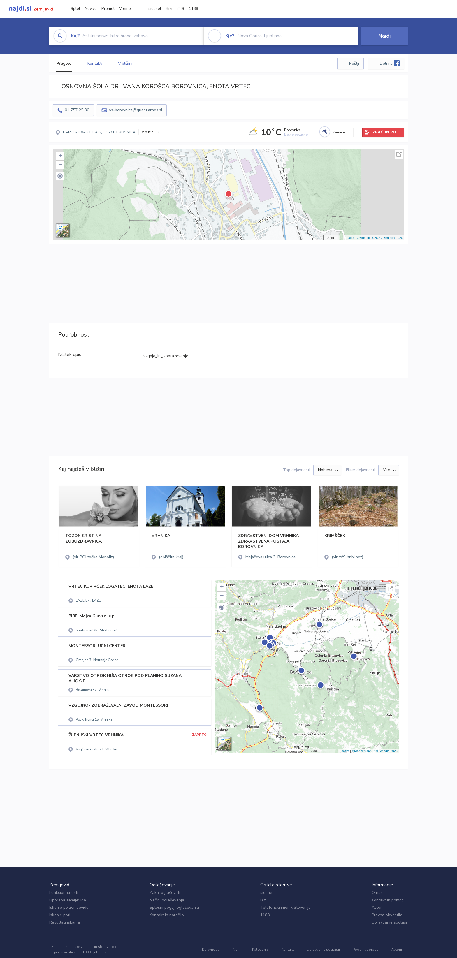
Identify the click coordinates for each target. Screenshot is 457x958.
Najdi (384, 35)
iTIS (180, 8)
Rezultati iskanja (64, 922)
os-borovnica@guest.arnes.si (135, 110)
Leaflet (349, 238)
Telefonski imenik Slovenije (285, 907)
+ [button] (60, 156)
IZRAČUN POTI (385, 132)
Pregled (64, 63)
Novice (91, 8)
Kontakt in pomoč (387, 900)
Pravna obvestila (387, 915)
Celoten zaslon (399, 154)
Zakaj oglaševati (165, 892)
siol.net (154, 8)
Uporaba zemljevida (67, 900)
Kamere (339, 132)
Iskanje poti (59, 915)
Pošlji (354, 63)
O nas (377, 892)
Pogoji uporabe (365, 949)
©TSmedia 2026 (391, 238)
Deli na (390, 63)
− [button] (60, 165)
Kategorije (260, 949)
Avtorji (378, 907)
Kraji (235, 949)
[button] (60, 176)
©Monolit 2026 (367, 238)
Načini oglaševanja (167, 900)
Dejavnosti (210, 949)
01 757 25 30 (77, 110)
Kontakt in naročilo (167, 915)
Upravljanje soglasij (390, 922)
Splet (75, 8)
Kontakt (287, 949)
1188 (193, 8)
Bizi (169, 8)
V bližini (125, 63)
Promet (108, 8)
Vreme (125, 8)
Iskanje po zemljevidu (69, 907)
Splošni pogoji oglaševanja (174, 907)
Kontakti (94, 63)
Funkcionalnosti (63, 892)
